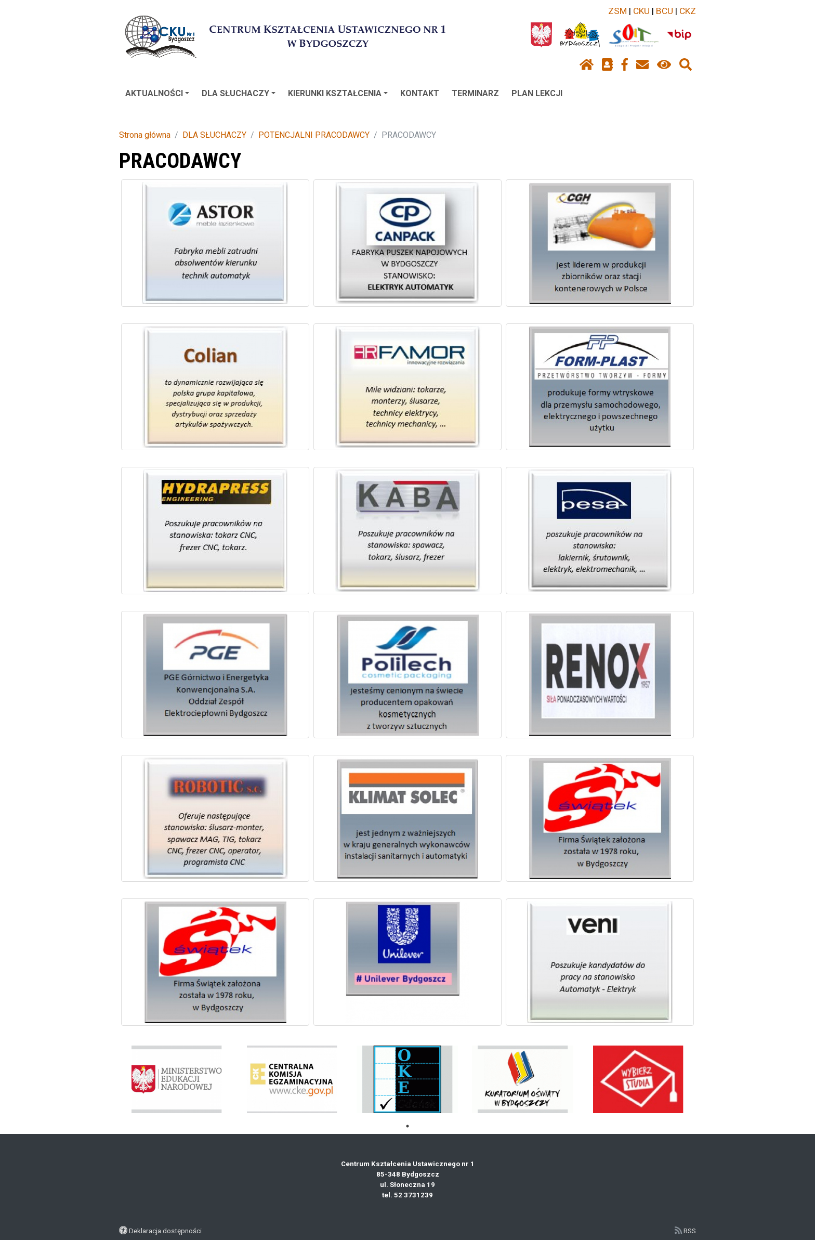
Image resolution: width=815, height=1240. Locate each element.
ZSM (617, 11)
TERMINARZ (475, 93)
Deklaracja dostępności (165, 1230)
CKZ (687, 11)
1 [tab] (407, 1126)
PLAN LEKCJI (536, 93)
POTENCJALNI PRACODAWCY (314, 135)
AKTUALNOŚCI (157, 93)
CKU (641, 11)
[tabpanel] (177, 1079)
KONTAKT (419, 93)
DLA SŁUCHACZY (238, 93)
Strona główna (144, 135)
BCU (664, 11)
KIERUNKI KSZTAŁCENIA (338, 93)
